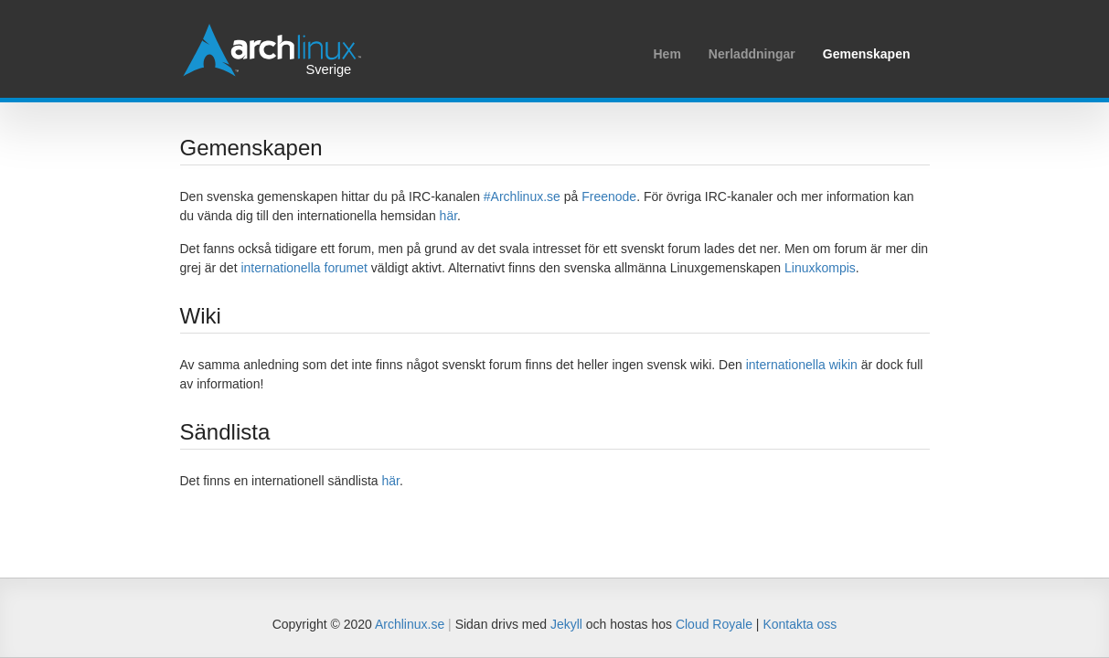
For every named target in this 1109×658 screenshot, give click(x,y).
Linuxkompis (820, 267)
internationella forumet (304, 267)
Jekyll (566, 624)
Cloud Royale (714, 624)
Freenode (608, 196)
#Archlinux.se (522, 196)
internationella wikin (802, 364)
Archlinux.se (409, 624)
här (448, 215)
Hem (666, 54)
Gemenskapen (867, 54)
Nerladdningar (752, 54)
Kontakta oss (799, 624)
